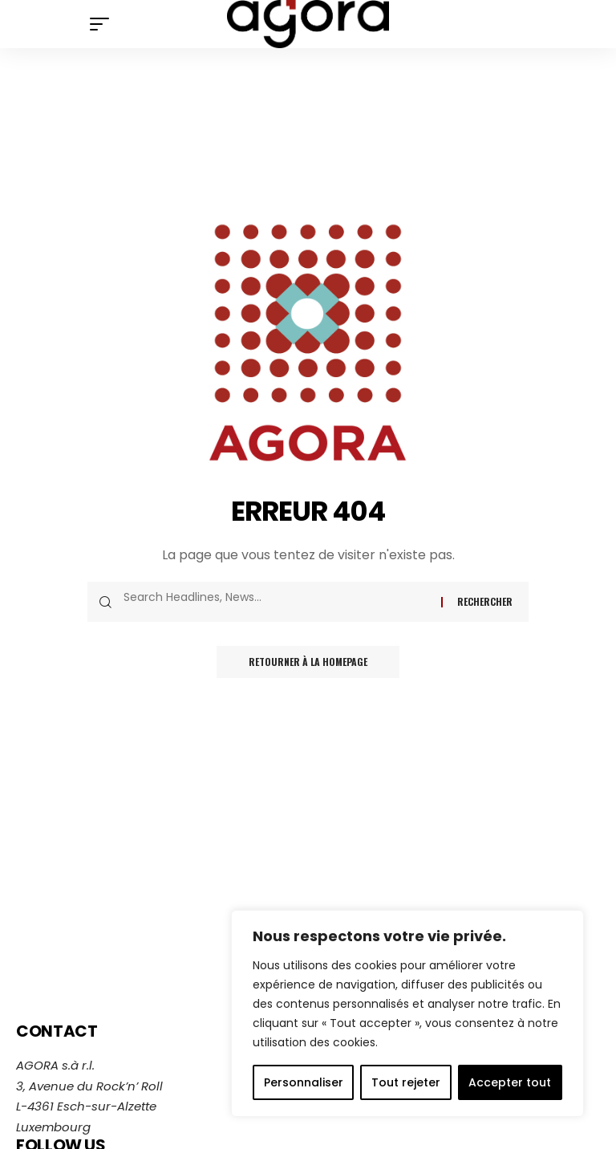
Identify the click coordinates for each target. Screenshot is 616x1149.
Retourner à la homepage (308, 661)
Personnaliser (303, 1082)
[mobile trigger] (103, 24)
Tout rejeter (405, 1082)
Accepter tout (509, 1082)
